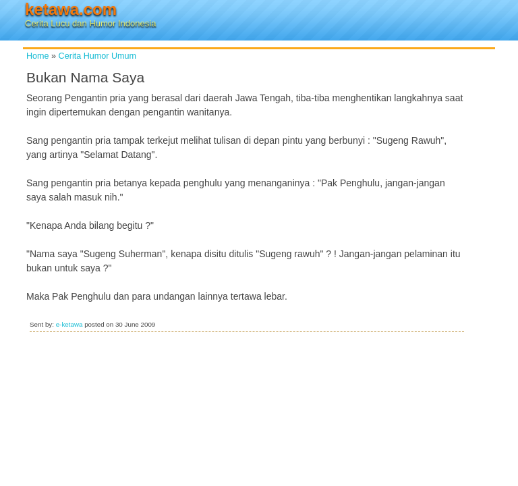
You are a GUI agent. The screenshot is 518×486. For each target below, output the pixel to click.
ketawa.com (71, 9)
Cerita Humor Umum (97, 56)
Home (37, 56)
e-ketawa (69, 324)
